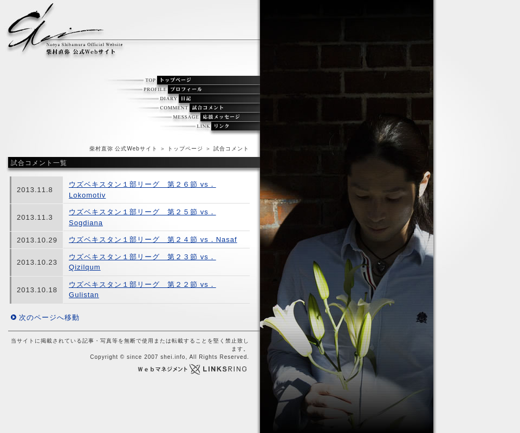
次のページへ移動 (49, 317)
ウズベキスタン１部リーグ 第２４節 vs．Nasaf (153, 239)
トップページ (185, 149)
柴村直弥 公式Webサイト (123, 149)
